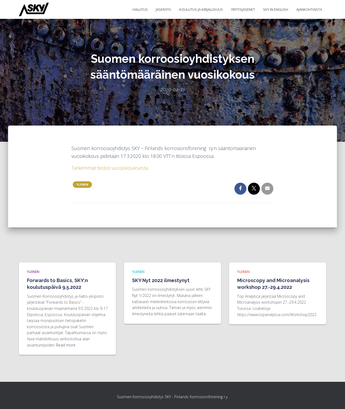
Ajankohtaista (309, 9)
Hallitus (140, 9)
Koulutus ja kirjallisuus (201, 9)
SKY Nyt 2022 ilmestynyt (160, 280)
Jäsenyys (163, 9)
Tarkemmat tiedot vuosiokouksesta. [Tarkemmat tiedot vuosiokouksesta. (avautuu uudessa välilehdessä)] (110, 168)
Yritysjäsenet (243, 9)
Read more (65, 345)
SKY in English (275, 9)
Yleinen (82, 184)
